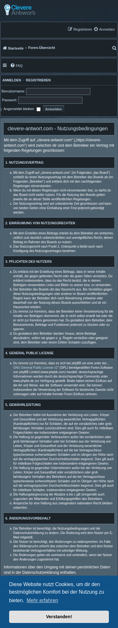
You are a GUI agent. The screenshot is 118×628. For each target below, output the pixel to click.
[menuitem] (104, 29)
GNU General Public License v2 (35, 367)
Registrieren (38, 80)
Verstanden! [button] (59, 616)
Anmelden (11, 80)
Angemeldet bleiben (21, 109)
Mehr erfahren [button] (42, 600)
